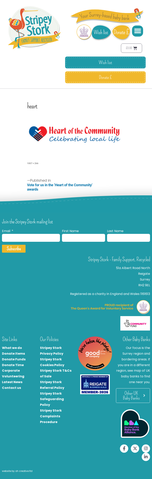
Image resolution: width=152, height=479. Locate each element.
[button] (137, 31)
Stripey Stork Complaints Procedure (51, 416)
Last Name (115, 231)
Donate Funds (14, 359)
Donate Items (13, 353)
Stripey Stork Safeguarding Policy (52, 399)
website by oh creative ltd (17, 471)
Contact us (11, 387)
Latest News (12, 382)
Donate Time (13, 365)
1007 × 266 (32, 163)
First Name (70, 231)
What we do (12, 348)
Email (6, 231)
